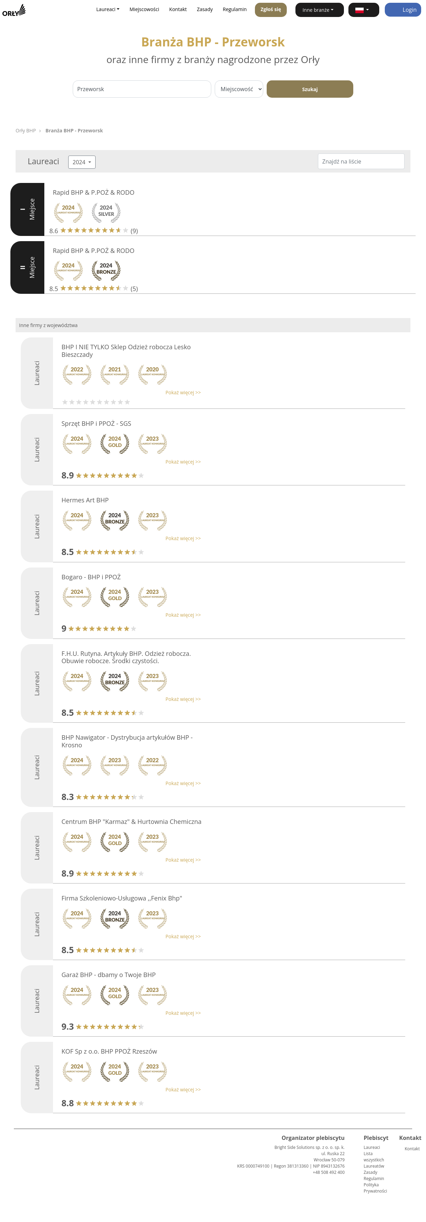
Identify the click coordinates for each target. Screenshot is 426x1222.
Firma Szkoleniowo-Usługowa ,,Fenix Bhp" (122, 898)
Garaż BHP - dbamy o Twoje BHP (109, 974)
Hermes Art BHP (85, 500)
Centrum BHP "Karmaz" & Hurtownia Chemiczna (132, 821)
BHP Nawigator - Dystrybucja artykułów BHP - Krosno (127, 741)
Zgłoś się (270, 9)
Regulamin (235, 9)
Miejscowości (144, 9)
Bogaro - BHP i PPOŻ (91, 577)
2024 (80, 162)
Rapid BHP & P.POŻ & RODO (94, 192)
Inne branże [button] (315, 10)
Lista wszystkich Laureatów (374, 1160)
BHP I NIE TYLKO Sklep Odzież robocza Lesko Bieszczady (126, 351)
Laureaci (372, 1147)
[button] (363, 10)
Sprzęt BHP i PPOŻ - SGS (96, 423)
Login (403, 10)
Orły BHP (26, 130)
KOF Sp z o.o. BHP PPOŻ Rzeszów (109, 1051)
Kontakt (178, 9)
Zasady (205, 9)
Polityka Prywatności (375, 1188)
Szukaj (310, 89)
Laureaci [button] (105, 9)
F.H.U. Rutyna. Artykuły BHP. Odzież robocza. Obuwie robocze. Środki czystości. (126, 657)
